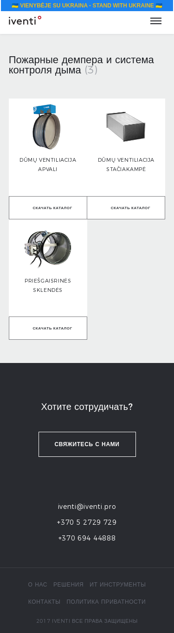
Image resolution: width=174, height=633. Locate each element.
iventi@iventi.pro (87, 506)
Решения (68, 584)
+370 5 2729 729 (87, 522)
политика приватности (106, 601)
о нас (37, 584)
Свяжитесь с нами (87, 444)
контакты (44, 601)
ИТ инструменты (118, 584)
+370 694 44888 (87, 538)
